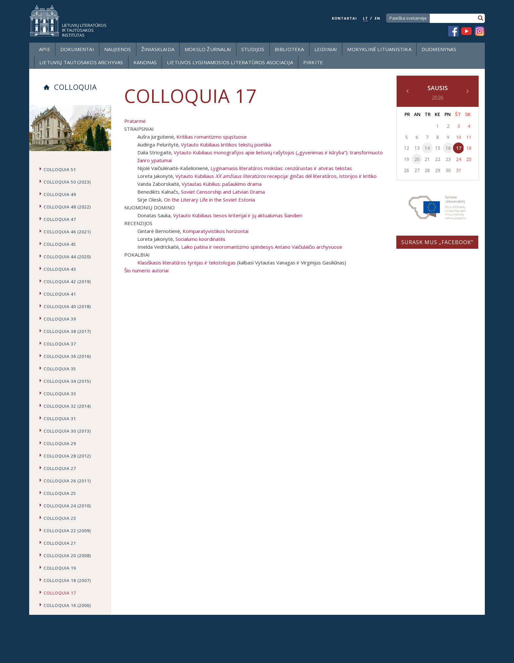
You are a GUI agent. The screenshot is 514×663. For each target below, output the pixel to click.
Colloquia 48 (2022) (67, 207)
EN (377, 18)
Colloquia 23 (60, 518)
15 (437, 148)
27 (417, 170)
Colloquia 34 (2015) (67, 381)
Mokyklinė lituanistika (379, 49)
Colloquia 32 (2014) (67, 406)
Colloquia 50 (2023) (67, 182)
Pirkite (313, 62)
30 (448, 170)
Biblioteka (289, 49)
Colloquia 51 (60, 169)
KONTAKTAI (344, 18)
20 (417, 159)
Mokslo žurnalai (208, 49)
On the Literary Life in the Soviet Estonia (209, 199)
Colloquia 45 (60, 244)
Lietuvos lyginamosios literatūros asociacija (230, 62)
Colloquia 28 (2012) (67, 456)
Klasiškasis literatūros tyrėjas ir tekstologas (186, 262)
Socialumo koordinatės (200, 239)
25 (468, 159)
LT (365, 18)
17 (458, 148)
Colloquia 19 (60, 568)
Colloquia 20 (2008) (67, 555)
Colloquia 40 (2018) (67, 306)
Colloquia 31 (60, 418)
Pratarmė (135, 121)
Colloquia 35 (60, 369)
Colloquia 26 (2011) (67, 481)
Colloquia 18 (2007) (67, 580)
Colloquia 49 (60, 194)
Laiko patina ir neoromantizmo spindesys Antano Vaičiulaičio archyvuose (261, 247)
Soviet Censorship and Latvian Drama (223, 191)
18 (468, 148)
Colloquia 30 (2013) (67, 431)
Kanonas (145, 62)
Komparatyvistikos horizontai (215, 231)
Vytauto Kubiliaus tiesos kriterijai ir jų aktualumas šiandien (237, 215)
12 (406, 148)
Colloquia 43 (60, 269)
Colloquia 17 (60, 593)
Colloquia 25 (60, 493)
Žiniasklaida (157, 49)
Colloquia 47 (60, 219)
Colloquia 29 (60, 443)
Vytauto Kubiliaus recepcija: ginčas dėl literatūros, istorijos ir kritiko (276, 176)
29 (437, 170)
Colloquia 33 (60, 394)
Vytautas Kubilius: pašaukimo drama (222, 184)
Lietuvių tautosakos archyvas (81, 62)
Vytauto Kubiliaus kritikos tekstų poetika (226, 144)
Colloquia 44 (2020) (67, 257)
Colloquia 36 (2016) (67, 356)
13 (417, 148)
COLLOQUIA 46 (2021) (67, 232)
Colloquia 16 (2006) (67, 605)
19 (406, 159)
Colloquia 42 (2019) (67, 281)
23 (448, 159)
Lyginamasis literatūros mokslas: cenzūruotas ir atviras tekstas (281, 168)
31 (458, 170)
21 (427, 159)
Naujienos (117, 49)
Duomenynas (439, 49)
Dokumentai (77, 49)
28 (427, 170)
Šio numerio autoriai (146, 270)
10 (458, 137)
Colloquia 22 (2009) (67, 531)
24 (458, 159)
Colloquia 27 (60, 468)
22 (437, 159)
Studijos (253, 49)
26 (406, 170)
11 (468, 137)
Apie (44, 49)
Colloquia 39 (60, 319)
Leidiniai (325, 49)
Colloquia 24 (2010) (67, 506)
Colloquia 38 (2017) (67, 331)
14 (427, 148)
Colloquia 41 (60, 294)
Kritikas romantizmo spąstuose (211, 136)
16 (448, 148)
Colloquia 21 (60, 543)
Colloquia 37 (60, 344)
